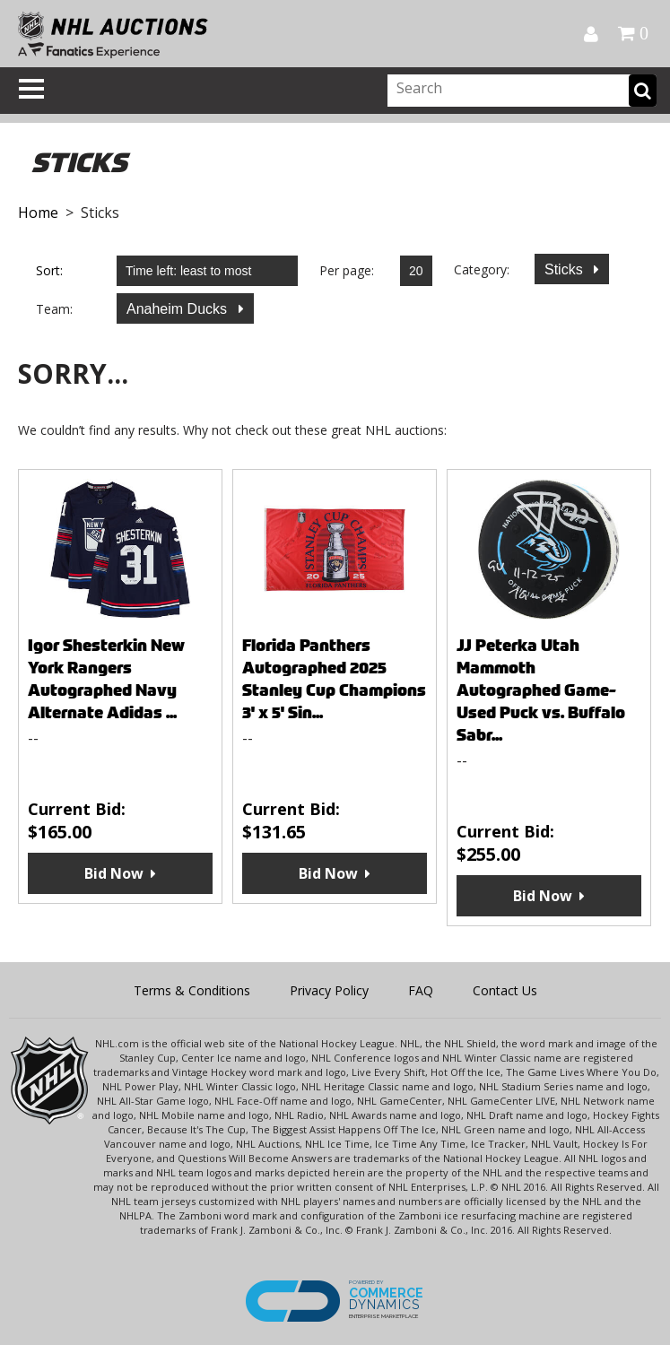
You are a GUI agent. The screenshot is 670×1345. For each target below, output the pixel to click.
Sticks (565, 269)
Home (38, 212)
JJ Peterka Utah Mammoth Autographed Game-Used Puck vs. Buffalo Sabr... (541, 690)
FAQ (420, 990)
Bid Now (114, 873)
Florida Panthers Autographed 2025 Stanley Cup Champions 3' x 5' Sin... (334, 679)
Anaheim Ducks (178, 309)
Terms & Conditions (192, 990)
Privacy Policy (329, 990)
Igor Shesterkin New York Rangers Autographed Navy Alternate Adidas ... (106, 679)
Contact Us (505, 990)
